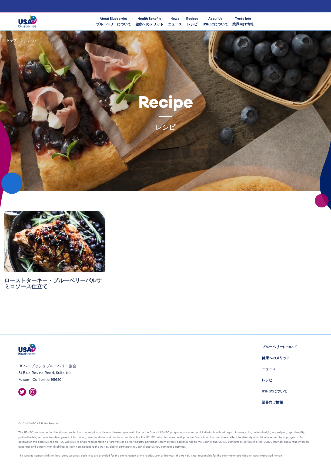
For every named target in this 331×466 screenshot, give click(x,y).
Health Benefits (149, 21)
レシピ (267, 380)
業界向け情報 (272, 402)
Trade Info (242, 21)
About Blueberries (113, 21)
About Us (215, 21)
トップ (11, 40)
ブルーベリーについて (279, 346)
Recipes (192, 21)
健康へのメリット (276, 357)
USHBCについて (274, 391)
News (175, 21)
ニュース (269, 368)
